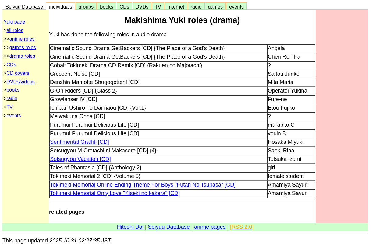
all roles (14, 30)
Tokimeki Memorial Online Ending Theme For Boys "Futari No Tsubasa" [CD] (143, 185)
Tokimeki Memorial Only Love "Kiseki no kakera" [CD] (115, 193)
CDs (124, 6)
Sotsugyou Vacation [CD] (80, 159)
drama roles (22, 56)
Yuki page (14, 21)
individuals (60, 6)
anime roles (22, 39)
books (106, 6)
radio (196, 6)
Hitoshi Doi (130, 227)
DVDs (142, 6)
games (215, 6)
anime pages (209, 227)
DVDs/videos (20, 81)
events (236, 6)
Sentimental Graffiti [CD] (79, 142)
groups (86, 6)
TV (158, 6)
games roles (22, 47)
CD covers (17, 73)
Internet (176, 6)
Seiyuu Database (24, 6)
